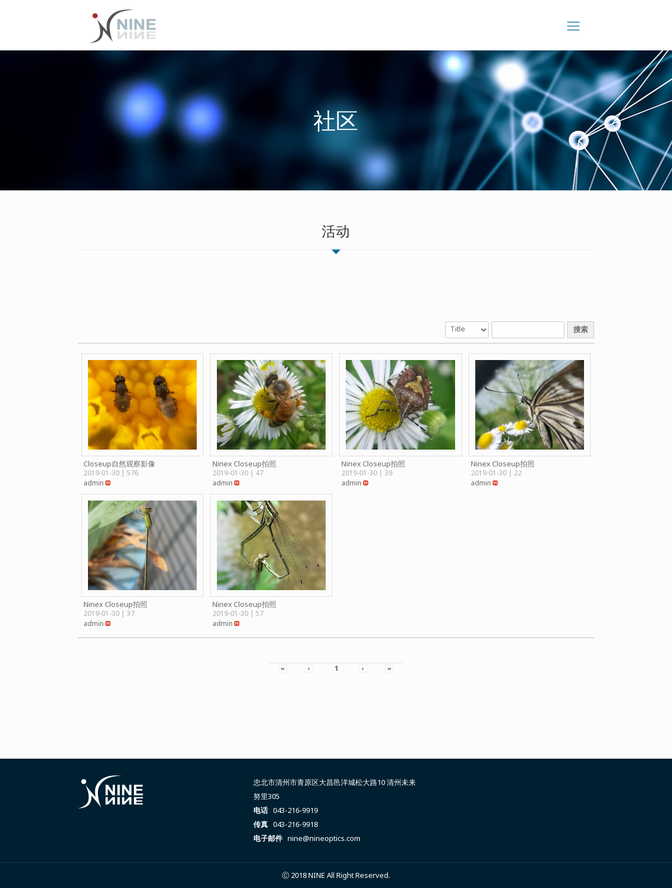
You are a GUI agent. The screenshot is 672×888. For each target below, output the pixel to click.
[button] (94, 483)
